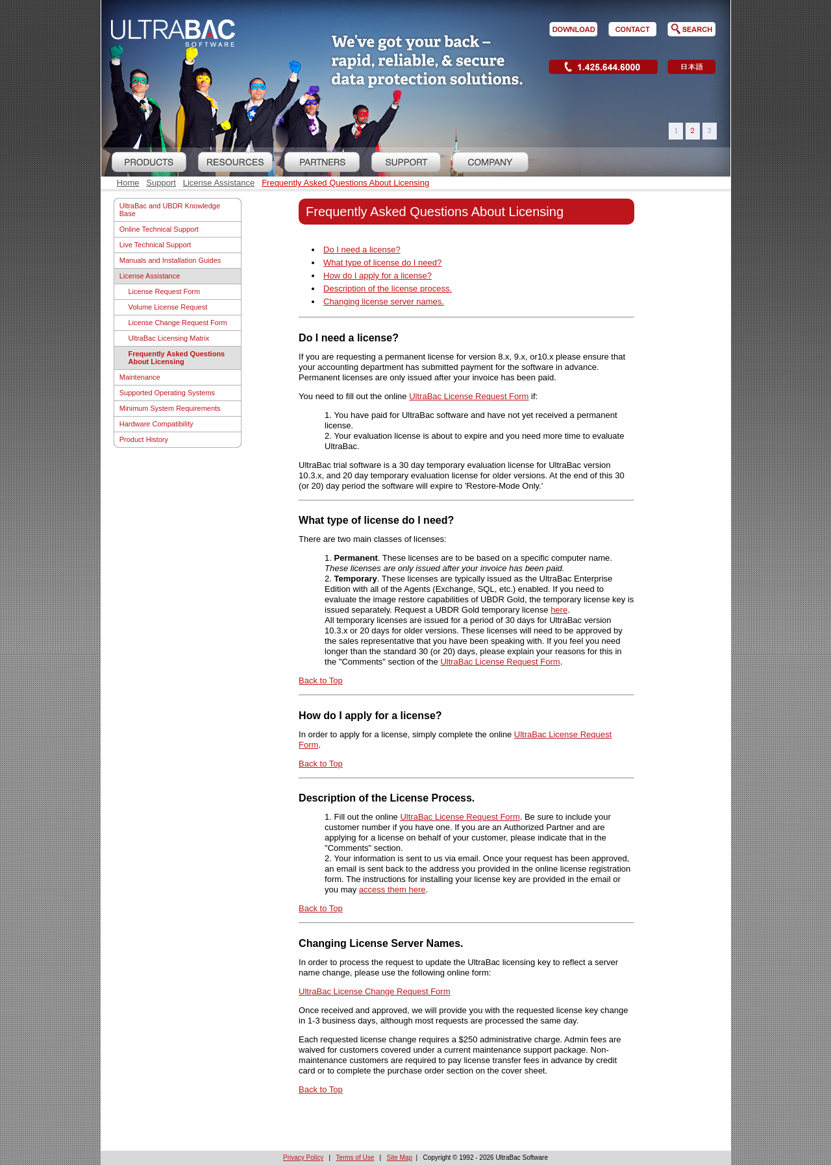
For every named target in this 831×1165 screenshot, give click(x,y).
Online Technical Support (159, 229)
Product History (143, 439)
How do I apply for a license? (377, 275)
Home (128, 183)
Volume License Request (168, 307)
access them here (392, 889)
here (559, 610)
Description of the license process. (387, 288)
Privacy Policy (303, 1157)
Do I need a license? (362, 249)
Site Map (399, 1157)
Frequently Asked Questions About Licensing (345, 183)
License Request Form (165, 291)
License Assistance (219, 183)
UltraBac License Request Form (468, 396)
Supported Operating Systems (167, 393)
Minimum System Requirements (170, 408)
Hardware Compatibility (156, 424)
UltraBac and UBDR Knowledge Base (169, 209)
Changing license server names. (383, 301)
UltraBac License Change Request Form (374, 991)
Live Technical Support (155, 245)
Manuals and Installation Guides (170, 260)
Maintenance (139, 377)
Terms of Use (355, 1157)
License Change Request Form (178, 322)
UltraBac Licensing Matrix (169, 338)
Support (161, 183)
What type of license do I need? (382, 262)
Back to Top (321, 680)
